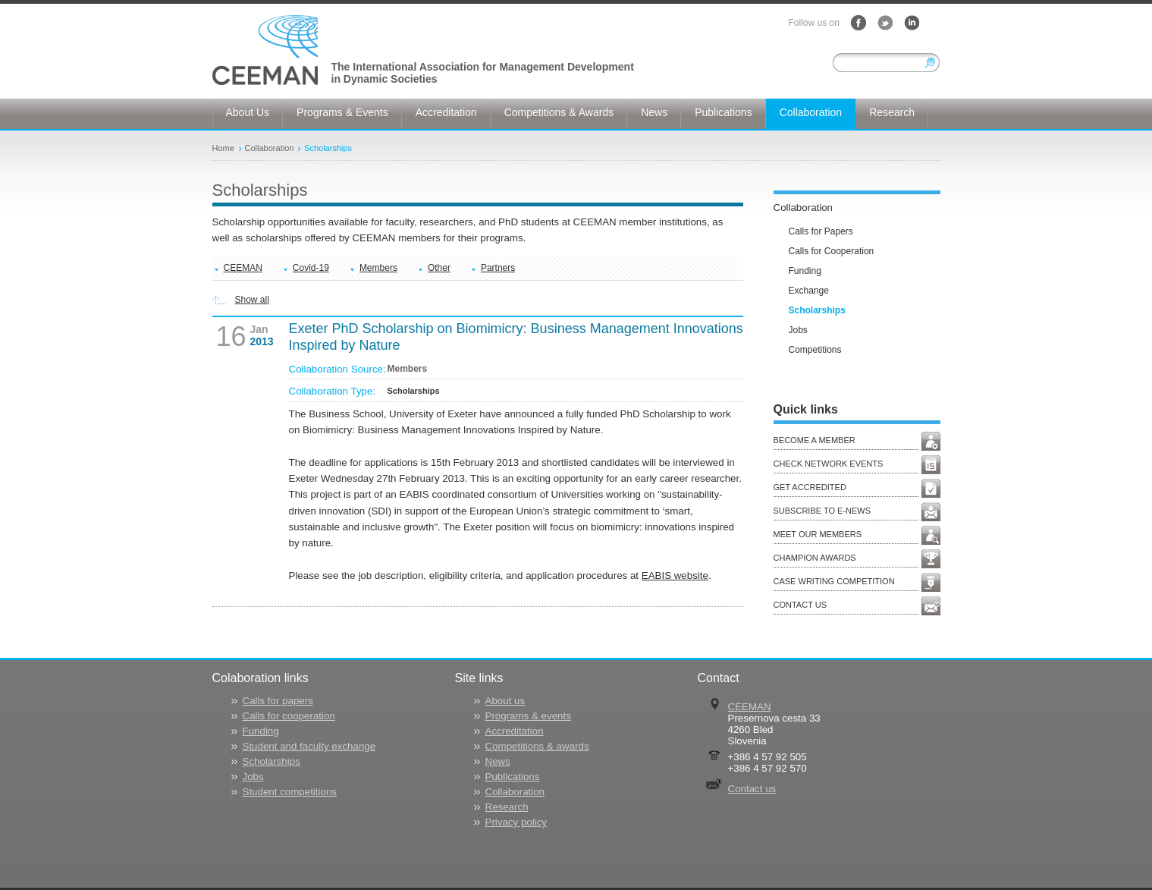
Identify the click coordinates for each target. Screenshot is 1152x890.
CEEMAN (243, 268)
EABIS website (675, 575)
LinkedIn (911, 22)
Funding (261, 731)
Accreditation (514, 731)
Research (507, 807)
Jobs (253, 776)
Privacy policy (516, 822)
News (497, 761)
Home (223, 148)
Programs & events (528, 716)
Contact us (752, 788)
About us (505, 700)
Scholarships (328, 148)
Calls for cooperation (289, 716)
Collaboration (269, 148)
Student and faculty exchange (309, 746)
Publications (512, 776)
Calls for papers (278, 700)
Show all (252, 299)
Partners (498, 268)
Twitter (885, 22)
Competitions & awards (537, 746)
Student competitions (290, 791)
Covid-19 (311, 268)
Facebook (858, 22)
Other (439, 268)
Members (378, 268)
